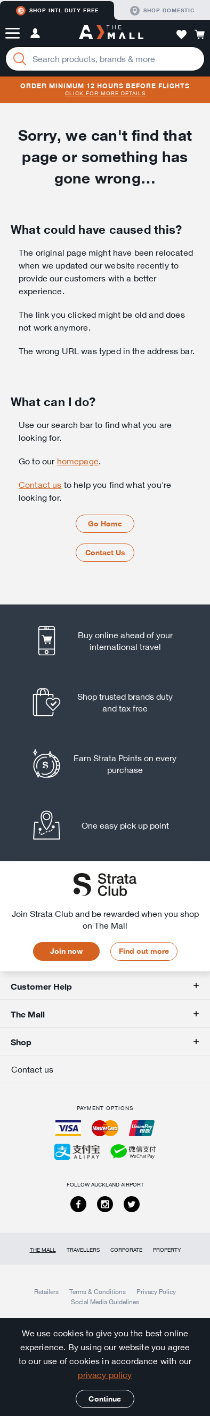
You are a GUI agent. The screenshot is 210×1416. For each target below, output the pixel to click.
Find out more (144, 951)
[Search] (19, 59)
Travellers (83, 1249)
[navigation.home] (111, 33)
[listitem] (105, 640)
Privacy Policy (156, 1291)
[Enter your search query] (105, 59)
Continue (104, 1399)
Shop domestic (162, 11)
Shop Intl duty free (57, 11)
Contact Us (105, 552)
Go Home (105, 524)
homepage (78, 461)
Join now (66, 951)
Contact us (40, 484)
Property (167, 1249)
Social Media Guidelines (105, 1301)
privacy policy (105, 1374)
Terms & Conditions (97, 1291)
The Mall (43, 1249)
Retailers (46, 1291)
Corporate (126, 1249)
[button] (12, 33)
